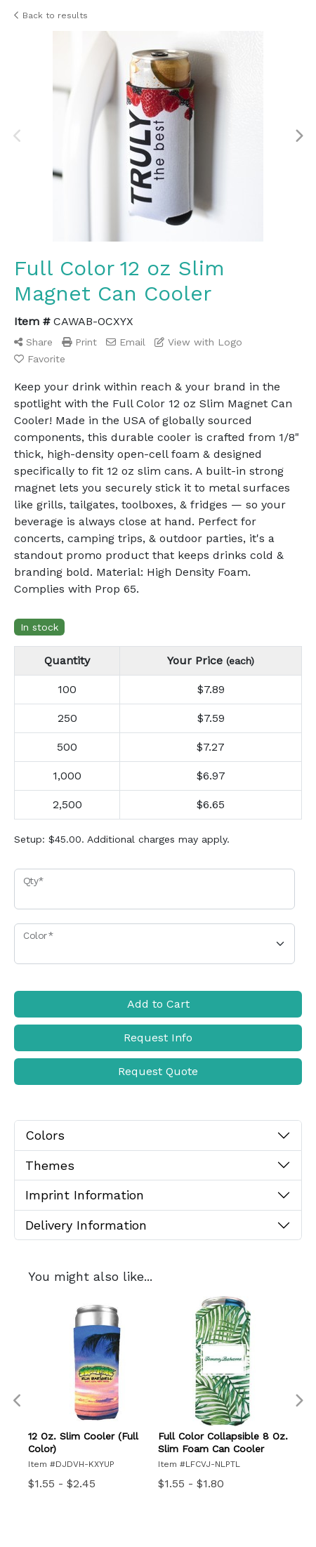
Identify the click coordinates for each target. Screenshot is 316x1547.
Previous (18, 136)
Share (33, 342)
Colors (45, 1135)
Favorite (39, 358)
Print (79, 342)
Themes (49, 1165)
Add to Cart (158, 1004)
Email (125, 342)
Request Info (158, 1037)
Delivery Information (86, 1225)
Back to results (51, 15)
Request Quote (158, 1071)
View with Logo (198, 342)
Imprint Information (84, 1194)
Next (298, 136)
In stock (39, 627)
